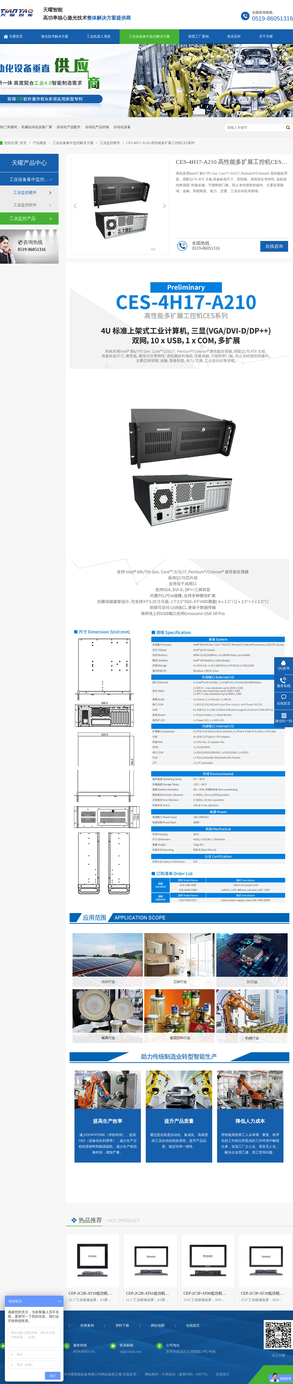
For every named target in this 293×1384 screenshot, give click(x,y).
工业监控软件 (25, 205)
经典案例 (87, 1325)
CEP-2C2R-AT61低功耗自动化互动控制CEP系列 (167, 1293)
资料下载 (122, 1325)
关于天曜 (266, 36)
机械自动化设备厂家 (36, 127)
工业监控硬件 (110, 143)
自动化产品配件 (69, 127)
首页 (24, 143)
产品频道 (40, 143)
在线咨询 (274, 246)
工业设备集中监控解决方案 (149, 36)
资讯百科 (234, 36)
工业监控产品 (22, 218)
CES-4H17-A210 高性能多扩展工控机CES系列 (160, 143)
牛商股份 (169, 1374)
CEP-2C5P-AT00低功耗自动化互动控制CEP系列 (224, 1293)
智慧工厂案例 (198, 36)
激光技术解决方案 (54, 36)
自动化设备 (122, 127)
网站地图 (158, 1325)
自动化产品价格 (97, 127)
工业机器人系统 (99, 36)
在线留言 (193, 1325)
